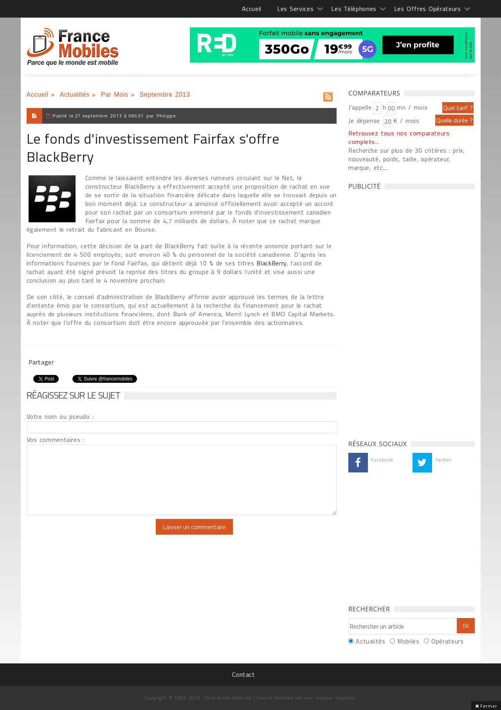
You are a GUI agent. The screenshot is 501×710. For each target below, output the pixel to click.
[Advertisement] (407, 312)
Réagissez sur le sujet (74, 395)
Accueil (251, 8)
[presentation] (91, 534)
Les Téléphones (354, 8)
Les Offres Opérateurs (427, 8)
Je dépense (365, 120)
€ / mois (406, 120)
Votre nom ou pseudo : (60, 416)
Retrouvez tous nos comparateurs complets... (399, 137)
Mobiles (408, 641)
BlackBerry (270, 263)
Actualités (75, 94)
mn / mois (412, 107)
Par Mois (114, 94)
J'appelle (360, 107)
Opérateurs (447, 641)
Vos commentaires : (56, 439)
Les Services (295, 8)
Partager (41, 362)
